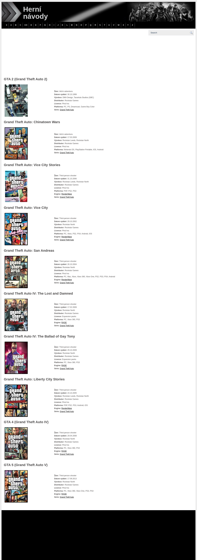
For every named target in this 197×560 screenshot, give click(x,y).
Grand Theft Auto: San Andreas (29, 250)
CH (25, 25)
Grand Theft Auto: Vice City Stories (32, 165)
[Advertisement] (74, 53)
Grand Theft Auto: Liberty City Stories (34, 379)
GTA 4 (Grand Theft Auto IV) (26, 422)
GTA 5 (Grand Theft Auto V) (26, 465)
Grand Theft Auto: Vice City (26, 208)
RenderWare (66, 194)
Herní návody (35, 12)
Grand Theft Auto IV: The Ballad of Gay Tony (39, 336)
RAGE (64, 323)
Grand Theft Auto (67, 110)
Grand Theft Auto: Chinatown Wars (32, 122)
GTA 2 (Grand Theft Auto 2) (25, 79)
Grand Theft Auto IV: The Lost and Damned (38, 293)
